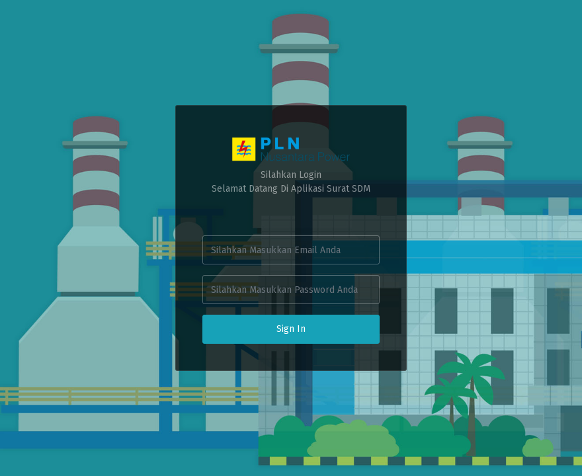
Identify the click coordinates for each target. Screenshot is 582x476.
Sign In (291, 329)
